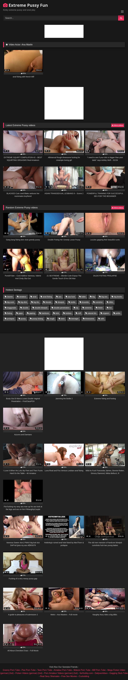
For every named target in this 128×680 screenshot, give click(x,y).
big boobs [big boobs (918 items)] (118, 297)
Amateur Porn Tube (63, 670)
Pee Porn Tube (29, 670)
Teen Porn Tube (44, 670)
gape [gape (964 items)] (21, 313)
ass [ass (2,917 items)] (60, 297)
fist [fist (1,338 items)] (110, 308)
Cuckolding (84, 676)
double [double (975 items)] (25, 308)
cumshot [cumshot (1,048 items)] (98, 302)
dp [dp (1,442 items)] (77, 308)
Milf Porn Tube (99, 670)
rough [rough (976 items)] (52, 319)
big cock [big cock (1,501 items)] (10, 302)
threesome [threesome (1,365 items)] (89, 319)
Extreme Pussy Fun (25, 5)
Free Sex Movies (69, 676)
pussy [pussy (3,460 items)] (23, 319)
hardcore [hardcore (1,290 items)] (45, 313)
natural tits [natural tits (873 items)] (92, 313)
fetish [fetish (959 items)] (100, 308)
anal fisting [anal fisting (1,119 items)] (47, 297)
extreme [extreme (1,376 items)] (88, 308)
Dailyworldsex (101, 673)
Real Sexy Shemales (50, 676)
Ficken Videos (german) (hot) (28, 673)
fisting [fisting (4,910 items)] (9, 313)
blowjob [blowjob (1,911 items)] (61, 302)
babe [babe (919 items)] (83, 297)
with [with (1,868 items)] (102, 319)
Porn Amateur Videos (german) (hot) (61, 673)
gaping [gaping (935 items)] (32, 313)
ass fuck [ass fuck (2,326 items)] (71, 297)
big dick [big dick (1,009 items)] (24, 302)
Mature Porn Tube (82, 670)
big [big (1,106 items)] (93, 297)
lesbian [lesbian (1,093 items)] (69, 313)
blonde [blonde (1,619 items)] (48, 302)
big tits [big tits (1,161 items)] (36, 302)
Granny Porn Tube (11, 670)
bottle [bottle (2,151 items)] (73, 302)
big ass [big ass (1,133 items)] (104, 297)
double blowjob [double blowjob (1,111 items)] (41, 308)
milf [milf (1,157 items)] (79, 313)
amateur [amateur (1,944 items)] (22, 297)
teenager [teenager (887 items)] (75, 319)
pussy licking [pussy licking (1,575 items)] (37, 319)
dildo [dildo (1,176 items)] (111, 302)
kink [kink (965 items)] (57, 313)
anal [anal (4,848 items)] (34, 297)
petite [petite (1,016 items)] (118, 313)
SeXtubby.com (86, 673)
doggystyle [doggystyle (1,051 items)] (11, 308)
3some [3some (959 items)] (10, 297)
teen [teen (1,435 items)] (63, 319)
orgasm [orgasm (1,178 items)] (106, 313)
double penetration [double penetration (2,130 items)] (61, 308)
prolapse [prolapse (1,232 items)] (10, 319)
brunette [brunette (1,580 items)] (85, 302)
